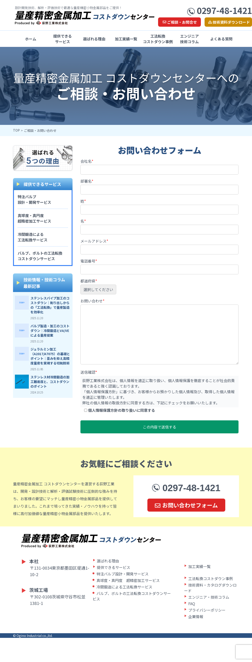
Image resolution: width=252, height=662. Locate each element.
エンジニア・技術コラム (208, 597)
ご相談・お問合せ (180, 22)
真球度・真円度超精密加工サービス (34, 218)
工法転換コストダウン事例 (158, 38)
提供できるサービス (62, 38)
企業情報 (195, 616)
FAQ (191, 603)
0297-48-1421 (219, 11)
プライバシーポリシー (206, 610)
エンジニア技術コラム (189, 38)
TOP (16, 130)
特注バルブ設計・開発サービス (34, 199)
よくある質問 (221, 39)
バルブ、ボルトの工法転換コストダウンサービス (40, 255)
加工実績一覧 (126, 39)
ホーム (30, 39)
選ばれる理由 (94, 39)
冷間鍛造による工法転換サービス (32, 237)
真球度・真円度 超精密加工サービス (128, 580)
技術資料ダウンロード (229, 22)
